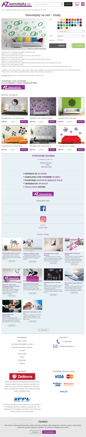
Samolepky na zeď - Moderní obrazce (40, 146)
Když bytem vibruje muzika (31, 284)
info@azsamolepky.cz (66, 346)
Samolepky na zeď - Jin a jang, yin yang (12, 118)
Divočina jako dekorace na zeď (11, 253)
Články (22, 357)
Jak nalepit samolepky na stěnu (22, 344)
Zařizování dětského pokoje (31, 253)
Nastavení (35, 432)
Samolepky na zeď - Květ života (67, 118)
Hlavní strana (22, 341)
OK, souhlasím (49, 432)
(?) (62, 40)
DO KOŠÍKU (78, 46)
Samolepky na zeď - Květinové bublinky (41, 118)
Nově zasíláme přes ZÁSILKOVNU (7, 315)
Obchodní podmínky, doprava (22, 347)
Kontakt (22, 350)
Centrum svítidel (43, 227)
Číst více (12, 261)
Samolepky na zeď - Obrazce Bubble (11, 146)
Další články (44, 330)
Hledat (68, 4)
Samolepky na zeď (6, 75)
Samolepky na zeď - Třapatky (66, 146)
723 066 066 (66, 341)
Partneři (22, 363)
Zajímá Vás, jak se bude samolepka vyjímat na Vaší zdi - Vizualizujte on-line (11, 286)
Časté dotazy (22, 354)
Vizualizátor (22, 360)
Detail (24, 122)
